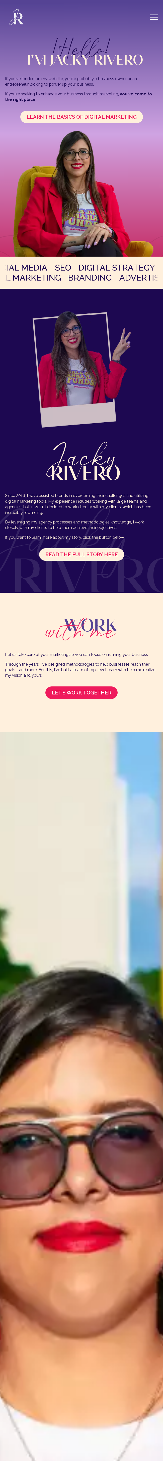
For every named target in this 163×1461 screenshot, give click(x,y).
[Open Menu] (154, 17)
